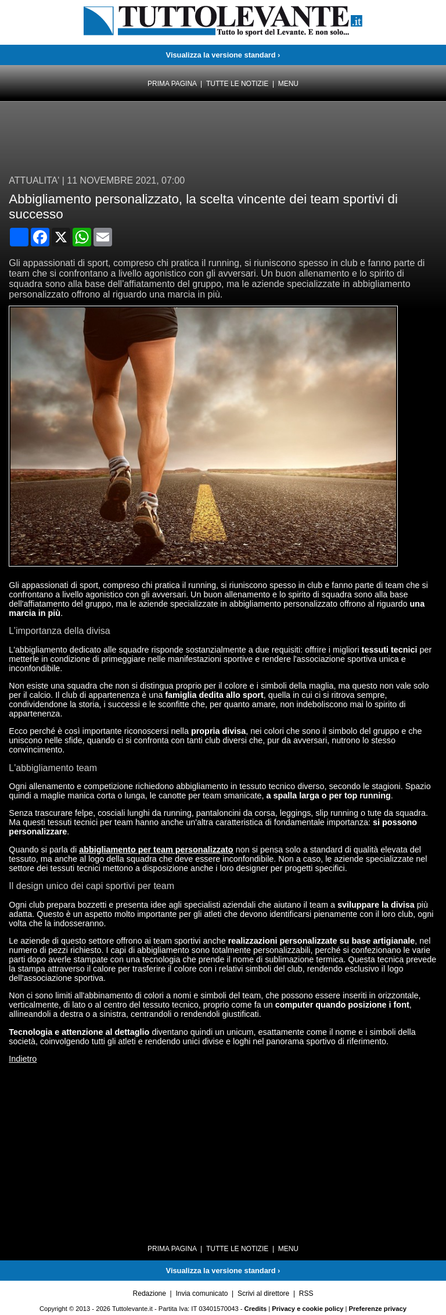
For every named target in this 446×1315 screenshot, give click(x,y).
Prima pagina (172, 84)
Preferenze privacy (378, 1308)
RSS (306, 1293)
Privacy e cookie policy (307, 1308)
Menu (288, 84)
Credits (255, 1308)
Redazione (149, 1293)
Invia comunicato (201, 1293)
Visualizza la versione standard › (223, 55)
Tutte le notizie (237, 84)
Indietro (23, 1058)
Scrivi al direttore (263, 1293)
